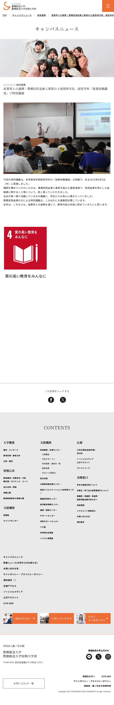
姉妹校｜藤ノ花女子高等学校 (97, 685)
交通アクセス (9, 585)
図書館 (6, 515)
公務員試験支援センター (50, 484)
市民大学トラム (48, 459)
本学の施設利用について (87, 484)
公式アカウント (11, 597)
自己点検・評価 (9, 487)
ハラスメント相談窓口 (86, 510)
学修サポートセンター (49, 521)
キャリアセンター (10, 520)
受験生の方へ (89, 676)
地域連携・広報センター (50, 450)
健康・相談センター (48, 510)
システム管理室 (46, 538)
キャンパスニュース (22, 15)
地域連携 (41, 15)
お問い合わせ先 (83, 516)
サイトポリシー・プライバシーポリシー (22, 574)
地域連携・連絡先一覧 (51, 463)
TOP (4, 15)
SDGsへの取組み (49, 472)
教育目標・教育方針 (11, 455)
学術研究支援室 (46, 532)
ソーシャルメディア (13, 591)
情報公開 (7, 492)
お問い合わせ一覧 (24, 683)
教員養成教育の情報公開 (13, 498)
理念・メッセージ (10, 450)
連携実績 (45, 468)
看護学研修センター (48, 498)
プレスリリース (83, 468)
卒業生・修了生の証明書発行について (93, 490)
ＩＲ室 (43, 527)
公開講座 (45, 454)
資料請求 (80, 522)
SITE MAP (8, 603)
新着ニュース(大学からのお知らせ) (20, 562)
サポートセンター (47, 515)
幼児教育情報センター (49, 504)
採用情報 (80, 505)
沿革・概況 (8, 461)
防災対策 (44, 478)
